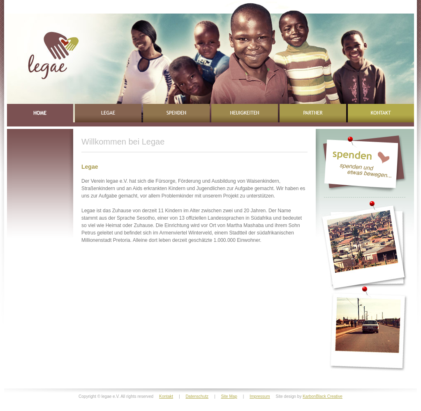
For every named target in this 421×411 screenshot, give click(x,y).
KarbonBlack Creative (322, 396)
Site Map (229, 396)
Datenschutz (196, 396)
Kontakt (166, 396)
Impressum (260, 396)
